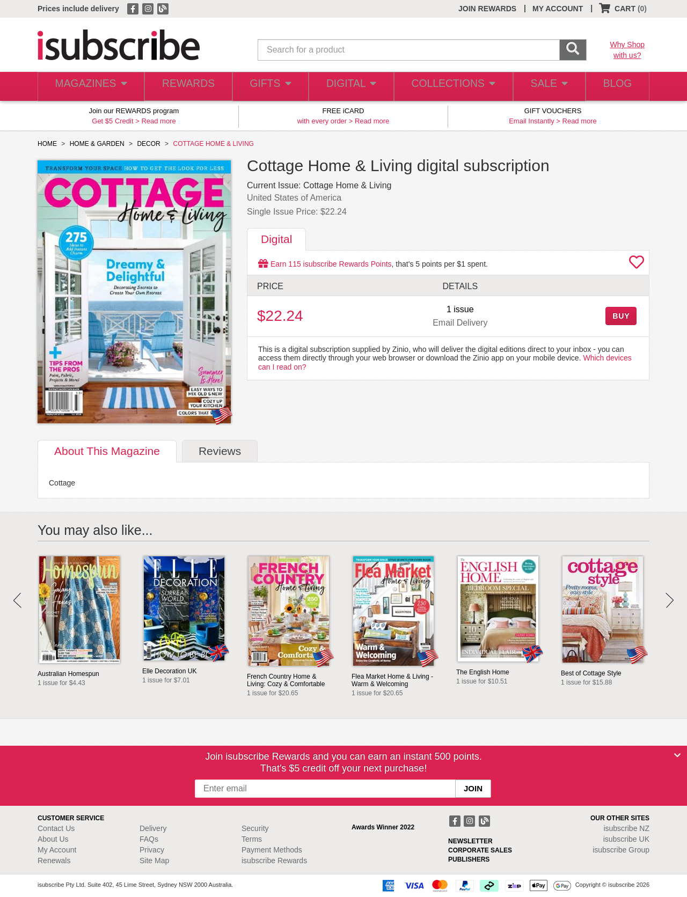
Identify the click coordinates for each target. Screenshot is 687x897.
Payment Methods (272, 849)
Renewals (54, 860)
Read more (158, 121)
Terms (252, 839)
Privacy (152, 849)
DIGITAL (350, 86)
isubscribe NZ (626, 828)
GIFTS (268, 86)
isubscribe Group (621, 849)
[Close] (677, 755)
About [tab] (107, 451)
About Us (53, 839)
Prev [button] (17, 600)
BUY (621, 316)
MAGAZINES (90, 86)
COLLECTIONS (450, 86)
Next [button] (670, 600)
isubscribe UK (626, 839)
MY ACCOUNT (557, 8)
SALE (544, 86)
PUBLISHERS (468, 859)
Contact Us (56, 828)
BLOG (615, 86)
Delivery (153, 828)
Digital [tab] (276, 239)
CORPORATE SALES (480, 850)
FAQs (149, 839)
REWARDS (185, 86)
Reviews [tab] (220, 451)
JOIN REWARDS (487, 8)
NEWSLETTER (470, 841)
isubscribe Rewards (274, 860)
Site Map (154, 860)
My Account (57, 849)
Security (255, 828)
